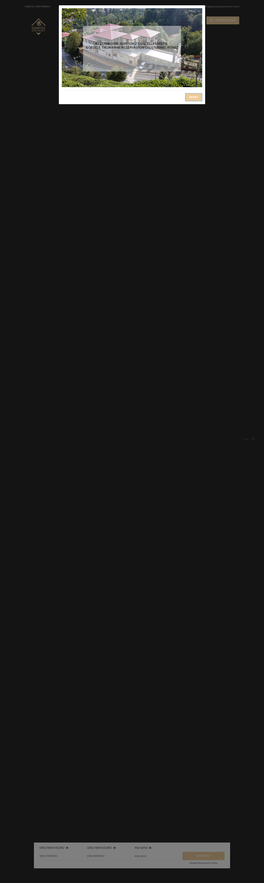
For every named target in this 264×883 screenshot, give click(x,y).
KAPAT (194, 97)
